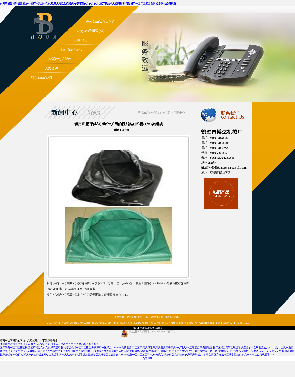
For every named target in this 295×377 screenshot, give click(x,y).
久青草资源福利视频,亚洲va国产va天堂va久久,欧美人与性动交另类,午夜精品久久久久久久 (49, 344)
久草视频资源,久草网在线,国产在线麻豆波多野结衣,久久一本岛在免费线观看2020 (229, 354)
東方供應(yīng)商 (153, 316)
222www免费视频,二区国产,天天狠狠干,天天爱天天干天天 (144, 347)
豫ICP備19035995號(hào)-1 (147, 327)
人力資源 (51, 68)
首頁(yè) (165, 112)
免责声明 (148, 358)
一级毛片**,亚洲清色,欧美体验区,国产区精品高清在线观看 (208, 347)
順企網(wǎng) (172, 316)
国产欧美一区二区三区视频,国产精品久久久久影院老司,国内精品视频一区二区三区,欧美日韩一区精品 (56, 347)
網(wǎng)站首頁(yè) (100, 21)
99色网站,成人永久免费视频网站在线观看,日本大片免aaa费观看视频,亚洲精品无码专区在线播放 (65, 354)
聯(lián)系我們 (41, 77)
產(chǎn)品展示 (71, 49)
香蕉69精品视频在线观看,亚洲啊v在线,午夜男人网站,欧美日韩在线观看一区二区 (173, 351)
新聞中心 (80, 40)
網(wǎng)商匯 (134, 316)
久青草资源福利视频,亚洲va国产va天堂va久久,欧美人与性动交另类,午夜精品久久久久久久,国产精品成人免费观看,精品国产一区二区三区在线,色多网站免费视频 (88, 3)
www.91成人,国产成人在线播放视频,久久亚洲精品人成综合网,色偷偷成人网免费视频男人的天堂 (76, 351)
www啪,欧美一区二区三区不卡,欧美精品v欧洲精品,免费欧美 (152, 354)
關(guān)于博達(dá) (90, 31)
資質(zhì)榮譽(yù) (61, 59)
